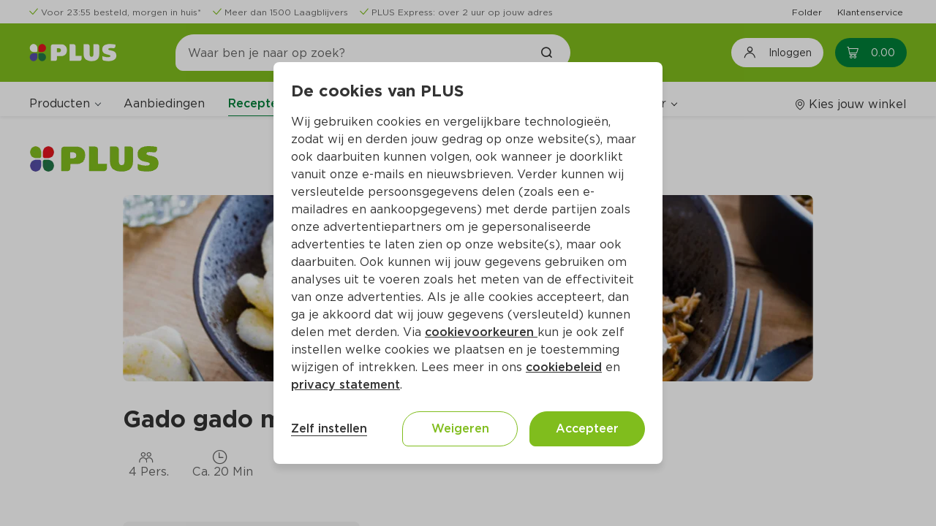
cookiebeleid (564, 367)
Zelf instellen (329, 428)
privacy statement (345, 385)
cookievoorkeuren (481, 332)
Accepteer (587, 428)
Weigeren (460, 428)
